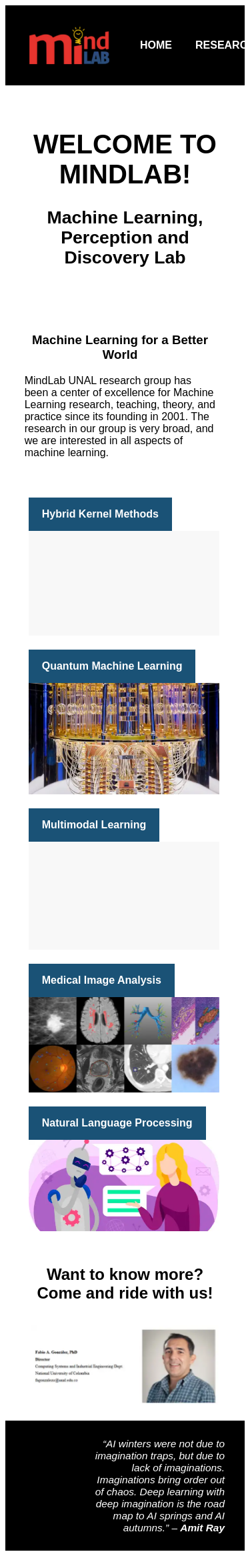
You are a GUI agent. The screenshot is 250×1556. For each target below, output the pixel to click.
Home (156, 45)
